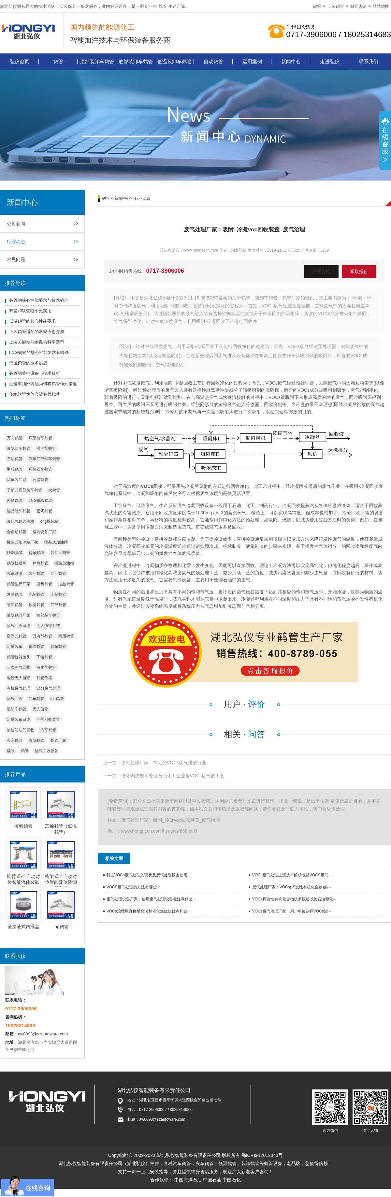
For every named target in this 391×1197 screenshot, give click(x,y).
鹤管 (162, 6)
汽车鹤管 (48, 730)
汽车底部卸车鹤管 (44, 459)
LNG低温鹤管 (40, 500)
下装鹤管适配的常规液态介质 (36, 331)
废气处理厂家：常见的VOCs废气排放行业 (163, 762)
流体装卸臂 (16, 479)
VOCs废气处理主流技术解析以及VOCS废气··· (292, 875)
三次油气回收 (18, 667)
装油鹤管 (36, 573)
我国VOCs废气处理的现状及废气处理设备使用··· (149, 875)
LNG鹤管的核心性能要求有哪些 (39, 352)
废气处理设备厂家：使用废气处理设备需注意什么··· (151, 899)
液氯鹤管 (44, 584)
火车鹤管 (14, 740)
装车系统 (14, 573)
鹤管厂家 (58, 740)
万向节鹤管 (42, 636)
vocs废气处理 (48, 688)
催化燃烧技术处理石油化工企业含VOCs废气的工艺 (172, 775)
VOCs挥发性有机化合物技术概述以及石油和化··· (294, 899)
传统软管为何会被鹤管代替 (34, 394)
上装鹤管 (335, 6)
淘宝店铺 (358, 6)
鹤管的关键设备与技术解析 (34, 373)
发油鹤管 (14, 594)
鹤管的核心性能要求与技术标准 (38, 300)
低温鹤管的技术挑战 (28, 362)
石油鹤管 (14, 459)
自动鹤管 (213, 61)
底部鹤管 (58, 605)
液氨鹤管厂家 (18, 615)
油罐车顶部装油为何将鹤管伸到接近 (43, 383)
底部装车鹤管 (40, 438)
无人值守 (40, 709)
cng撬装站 (49, 521)
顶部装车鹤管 (48, 615)
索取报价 (359, 271)
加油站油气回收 (20, 730)
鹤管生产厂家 (18, 584)
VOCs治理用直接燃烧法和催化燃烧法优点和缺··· (149, 911)
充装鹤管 (36, 594)
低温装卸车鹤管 (174, 61)
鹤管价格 (44, 678)
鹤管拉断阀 (16, 563)
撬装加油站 (64, 563)
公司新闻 (16, 223)
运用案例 (252, 61)
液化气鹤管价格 (20, 521)
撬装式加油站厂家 (22, 542)
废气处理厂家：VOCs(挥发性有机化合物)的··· (291, 887)
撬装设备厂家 (44, 532)
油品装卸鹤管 (18, 511)
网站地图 (380, 6)
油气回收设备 (46, 751)
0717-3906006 (165, 271)
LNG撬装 (15, 552)
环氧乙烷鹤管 (40, 469)
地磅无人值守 (18, 678)
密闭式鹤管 (16, 636)
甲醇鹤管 (14, 469)
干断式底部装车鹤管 (24, 490)
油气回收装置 (48, 719)
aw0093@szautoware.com (43, 1033)
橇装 (11, 751)
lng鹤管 (57, 698)
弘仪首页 (19, 61)
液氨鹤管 (36, 740)
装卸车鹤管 (16, 709)
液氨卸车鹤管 (18, 448)
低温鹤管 (36, 646)
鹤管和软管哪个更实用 (30, 310)
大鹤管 (54, 490)
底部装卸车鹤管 (136, 61)
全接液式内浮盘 (23, 926)
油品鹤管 (66, 584)
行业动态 (16, 241)
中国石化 (232, 1179)
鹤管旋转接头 (18, 657)
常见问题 (16, 259)
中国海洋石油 (188, 1179)
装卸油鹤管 (60, 552)
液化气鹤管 (46, 667)
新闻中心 (291, 61)
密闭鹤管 (44, 511)
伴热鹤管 (40, 563)
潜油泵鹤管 (46, 448)
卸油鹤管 (58, 573)
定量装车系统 (18, 719)
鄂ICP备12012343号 (262, 1155)
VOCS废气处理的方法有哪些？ (134, 887)
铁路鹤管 (36, 605)
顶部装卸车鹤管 (97, 61)
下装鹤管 (44, 657)
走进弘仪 (330, 61)
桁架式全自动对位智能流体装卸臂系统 (61, 882)
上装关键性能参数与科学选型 (36, 342)
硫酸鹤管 (37, 552)
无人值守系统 (48, 625)
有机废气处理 (18, 688)
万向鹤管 (14, 438)
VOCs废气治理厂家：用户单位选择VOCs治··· (291, 911)
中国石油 (212, 1179)
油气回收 (14, 698)
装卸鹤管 (14, 605)
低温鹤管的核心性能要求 (32, 321)
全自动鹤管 (16, 532)
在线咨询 (321, 271)
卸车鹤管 (36, 698)
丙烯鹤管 (14, 500)
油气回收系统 (18, 625)
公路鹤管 (40, 479)
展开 (385, 141)
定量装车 (14, 646)
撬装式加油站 (56, 542)
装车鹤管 (58, 646)
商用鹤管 (66, 636)
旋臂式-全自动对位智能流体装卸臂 (23, 882)
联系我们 (368, 61)
